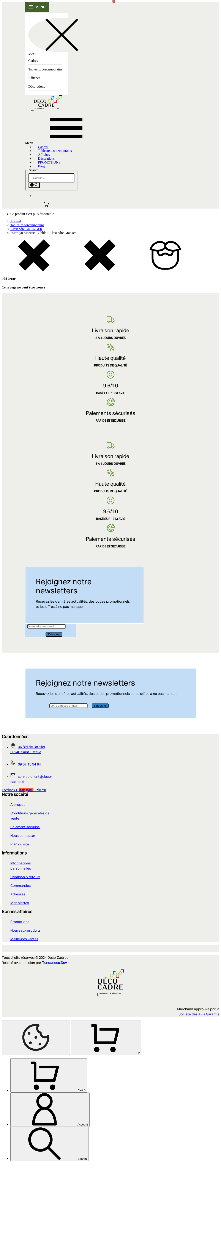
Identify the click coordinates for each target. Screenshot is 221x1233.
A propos (17, 805)
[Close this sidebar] (61, 35)
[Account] (50, 1178)
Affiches (34, 78)
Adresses (17, 894)
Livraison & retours (25, 877)
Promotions (19, 922)
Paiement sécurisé (25, 827)
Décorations (36, 86)
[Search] (51, 177)
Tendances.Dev (54, 963)
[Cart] (48, 1144)
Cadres (33, 60)
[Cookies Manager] (36, 1038)
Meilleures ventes (24, 939)
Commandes (20, 886)
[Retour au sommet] (36, 1072)
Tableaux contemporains (45, 69)
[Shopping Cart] (37, 1106)
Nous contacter (22, 836)
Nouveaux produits (25, 930)
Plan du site (19, 844)
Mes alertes (19, 903)
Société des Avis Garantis (198, 1014)
